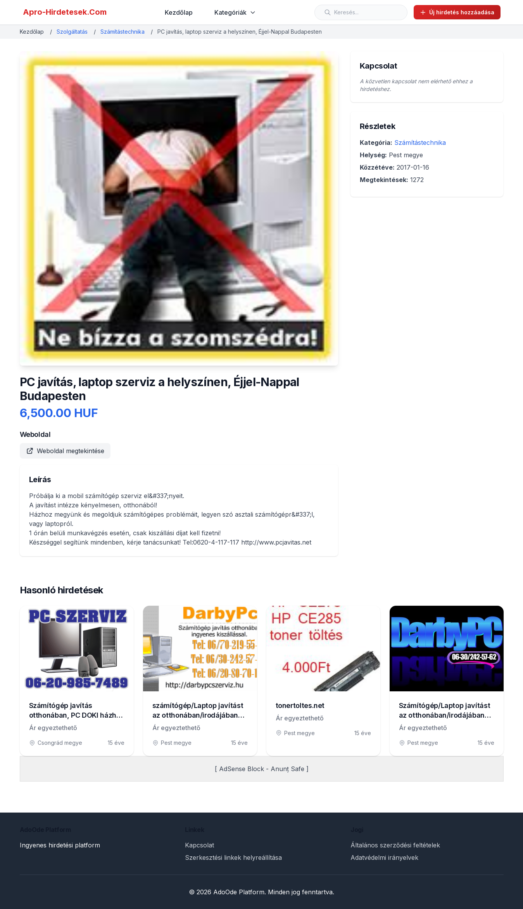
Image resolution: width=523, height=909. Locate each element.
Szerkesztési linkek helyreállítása (233, 857)
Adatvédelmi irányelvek (384, 857)
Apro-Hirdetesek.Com (65, 12)
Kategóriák (235, 12)
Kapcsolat (199, 845)
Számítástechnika (122, 31)
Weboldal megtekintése (65, 451)
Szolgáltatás (72, 31)
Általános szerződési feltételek (395, 845)
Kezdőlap (179, 12)
